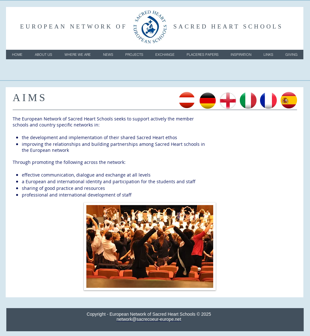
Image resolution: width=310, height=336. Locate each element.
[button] (43, 54)
